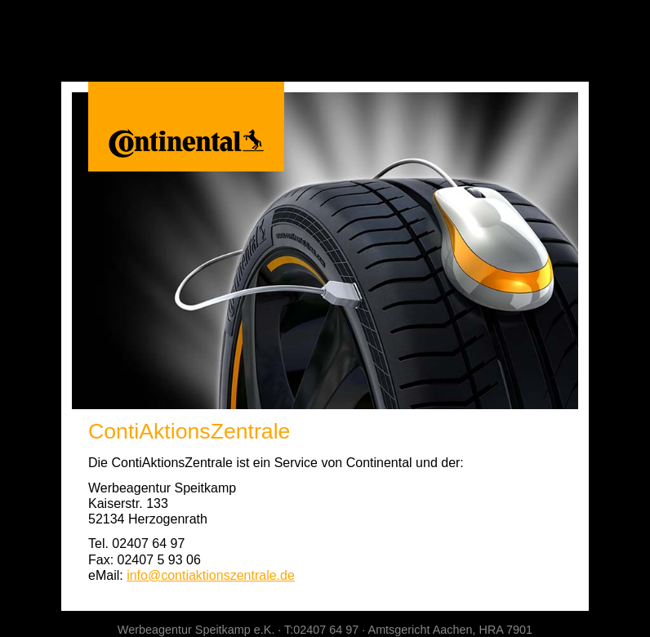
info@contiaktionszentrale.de (211, 575)
